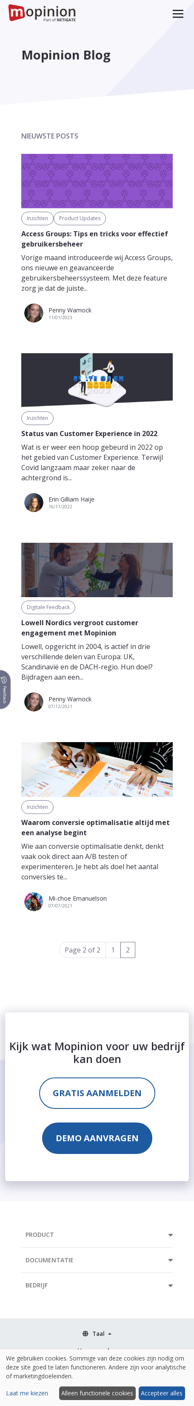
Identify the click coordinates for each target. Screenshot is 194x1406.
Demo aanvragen (97, 1138)
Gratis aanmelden (97, 1093)
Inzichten (37, 218)
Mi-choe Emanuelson (77, 898)
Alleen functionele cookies (97, 1393)
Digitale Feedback (48, 607)
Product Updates (79, 218)
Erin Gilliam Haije (71, 499)
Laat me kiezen (27, 1393)
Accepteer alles (162, 1393)
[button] (178, 14)
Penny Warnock (69, 310)
